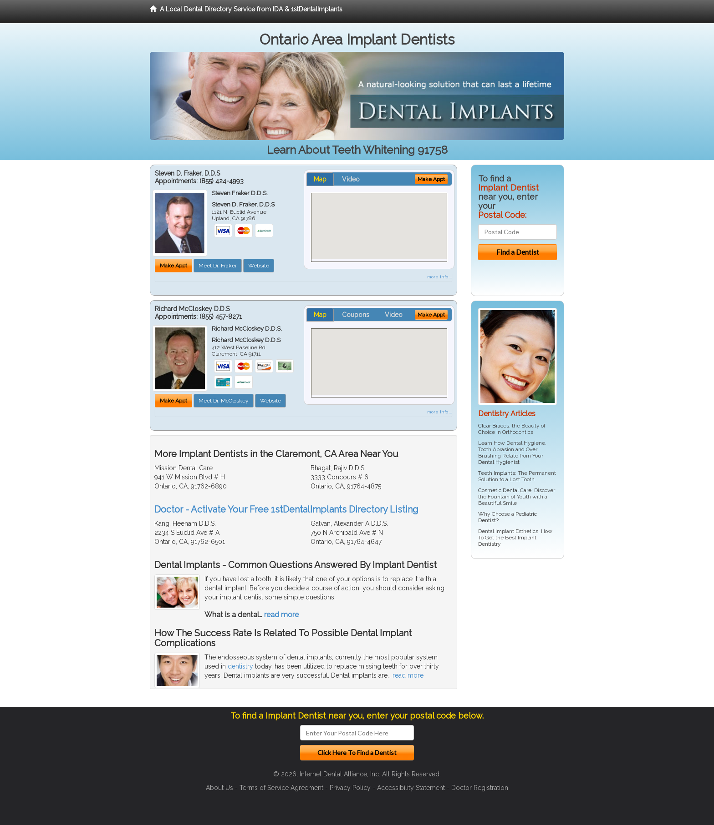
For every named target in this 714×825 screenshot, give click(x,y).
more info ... (439, 276)
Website (258, 265)
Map (320, 179)
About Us (219, 787)
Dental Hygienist (499, 462)
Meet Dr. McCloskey (224, 400)
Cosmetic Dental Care (504, 490)
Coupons (355, 314)
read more (281, 614)
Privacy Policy (350, 787)
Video (351, 179)
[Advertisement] (517, 636)
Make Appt (173, 265)
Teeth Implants (496, 473)
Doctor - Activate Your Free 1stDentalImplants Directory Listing (286, 509)
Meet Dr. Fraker (218, 265)
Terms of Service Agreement (281, 787)
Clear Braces (493, 426)
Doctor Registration (479, 787)
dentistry (240, 666)
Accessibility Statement (411, 787)
